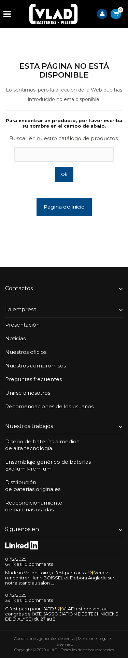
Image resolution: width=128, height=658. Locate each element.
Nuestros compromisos (35, 365)
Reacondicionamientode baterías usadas (33, 506)
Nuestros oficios (25, 352)
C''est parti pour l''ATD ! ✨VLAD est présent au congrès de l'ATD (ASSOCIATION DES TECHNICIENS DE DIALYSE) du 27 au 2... (61, 614)
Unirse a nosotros (27, 393)
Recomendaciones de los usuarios (49, 406)
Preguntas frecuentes (33, 379)
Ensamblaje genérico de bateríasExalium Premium (48, 465)
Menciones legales (95, 638)
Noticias (15, 338)
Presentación (22, 325)
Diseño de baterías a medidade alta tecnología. (42, 444)
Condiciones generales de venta (44, 638)
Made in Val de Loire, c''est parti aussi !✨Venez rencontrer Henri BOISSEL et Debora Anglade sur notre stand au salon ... (59, 578)
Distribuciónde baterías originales (32, 485)
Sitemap (64, 644)
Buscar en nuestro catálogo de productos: (64, 138)
